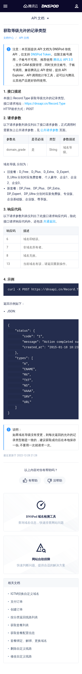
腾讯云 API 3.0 (63, 59)
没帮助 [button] (57, 480)
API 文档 (24, 37)
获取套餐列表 (20, 625)
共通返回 (49, 221)
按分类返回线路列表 (24, 617)
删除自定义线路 (21, 648)
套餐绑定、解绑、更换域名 (29, 640)
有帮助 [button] (33, 480)
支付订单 (17, 601)
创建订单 (17, 609)
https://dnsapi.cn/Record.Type (45, 103)
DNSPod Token (41, 54)
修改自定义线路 (21, 656)
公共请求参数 (49, 130)
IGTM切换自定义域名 (25, 593)
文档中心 (8, 37)
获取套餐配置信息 (23, 633)
